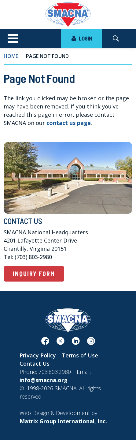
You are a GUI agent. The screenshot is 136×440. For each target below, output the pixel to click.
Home (11, 56)
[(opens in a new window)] (45, 342)
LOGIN (81, 38)
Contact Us (35, 363)
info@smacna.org (44, 380)
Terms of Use (80, 355)
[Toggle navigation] (12, 38)
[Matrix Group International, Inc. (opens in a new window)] (63, 421)
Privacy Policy (38, 355)
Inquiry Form (34, 273)
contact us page (68, 122)
